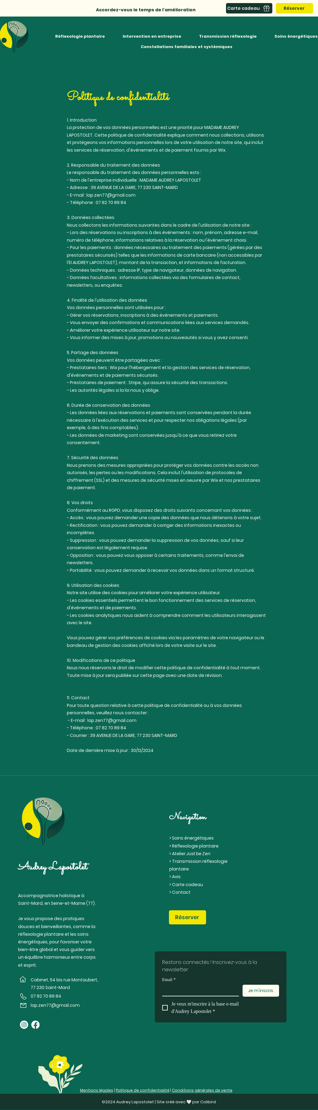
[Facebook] (35, 1025)
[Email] (198, 990)
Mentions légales (96, 1090)
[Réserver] (294, 8)
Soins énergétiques (193, 838)
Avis (176, 877)
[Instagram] (24, 1025)
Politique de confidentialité (142, 1090)
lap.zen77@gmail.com (111, 195)
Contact (181, 892)
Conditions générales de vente (202, 1090)
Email (169, 979)
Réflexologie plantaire (195, 846)
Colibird (208, 1102)
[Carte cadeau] (249, 8)
